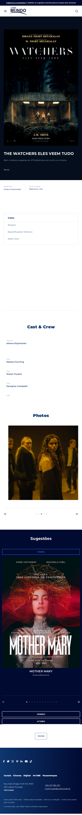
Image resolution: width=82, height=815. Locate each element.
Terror (7, 170)
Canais (7, 775)
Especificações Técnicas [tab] (20, 232)
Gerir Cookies (9, 802)
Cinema (17, 775)
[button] (5, 514)
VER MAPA (9, 790)
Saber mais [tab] (13, 239)
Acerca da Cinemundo (13, 800)
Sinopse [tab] (12, 225)
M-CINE (37, 775)
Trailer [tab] (11, 218)
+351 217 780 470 (52, 785)
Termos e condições (52, 800)
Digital (27, 775)
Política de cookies (69, 800)
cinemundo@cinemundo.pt (57, 789)
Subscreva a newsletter (16, 3)
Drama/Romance (41, 675)
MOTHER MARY (41, 671)
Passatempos (50, 775)
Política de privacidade (33, 800)
